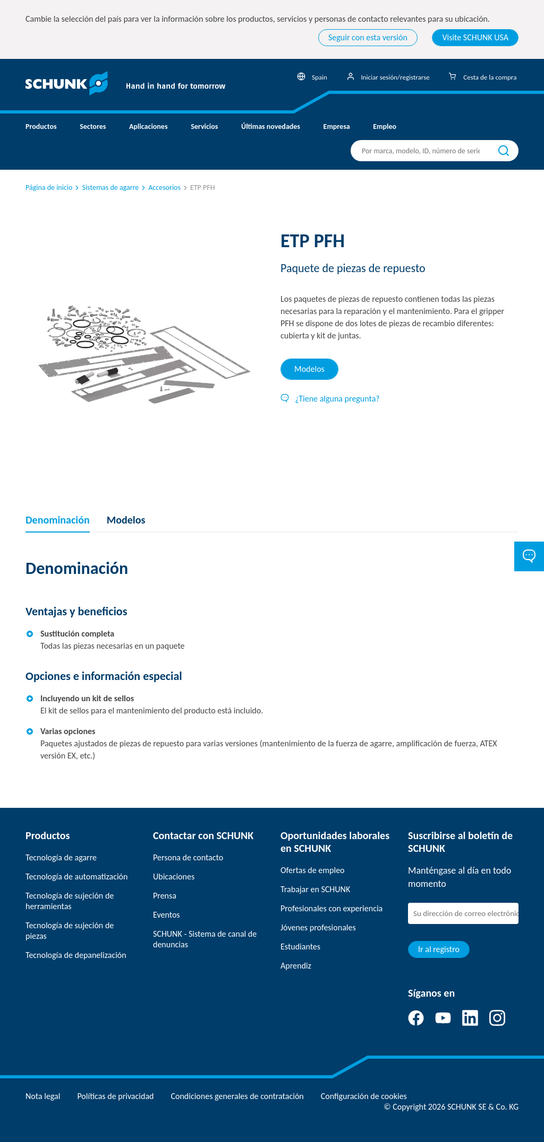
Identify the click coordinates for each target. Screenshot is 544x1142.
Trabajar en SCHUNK (315, 889)
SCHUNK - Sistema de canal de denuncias (205, 939)
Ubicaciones (173, 876)
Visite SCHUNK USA (475, 37)
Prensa (164, 896)
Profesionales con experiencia (331, 908)
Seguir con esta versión (367, 37)
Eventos (166, 915)
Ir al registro (439, 949)
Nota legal (43, 1096)
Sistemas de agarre (106, 187)
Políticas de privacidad (115, 1096)
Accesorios (160, 187)
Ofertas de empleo (312, 870)
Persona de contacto (188, 857)
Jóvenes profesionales (318, 927)
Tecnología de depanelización (76, 955)
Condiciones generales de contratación (237, 1096)
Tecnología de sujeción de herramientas (70, 901)
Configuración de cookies (364, 1096)
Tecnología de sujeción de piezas (70, 930)
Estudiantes (300, 947)
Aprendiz (295, 966)
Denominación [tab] (58, 519)
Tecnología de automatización (77, 876)
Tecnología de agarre (61, 857)
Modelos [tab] (309, 369)
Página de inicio (49, 187)
